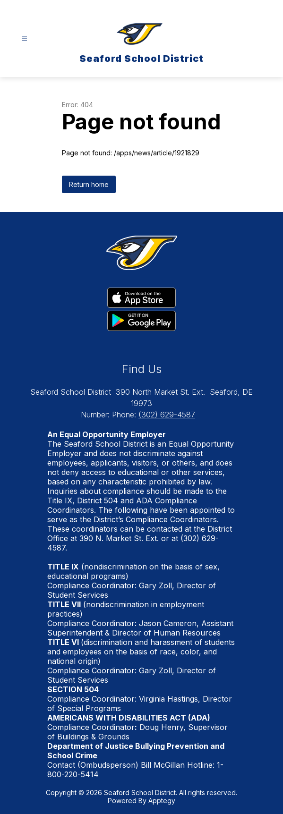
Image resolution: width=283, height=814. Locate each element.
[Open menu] (24, 39)
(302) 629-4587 (166, 414)
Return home (89, 184)
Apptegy (161, 801)
